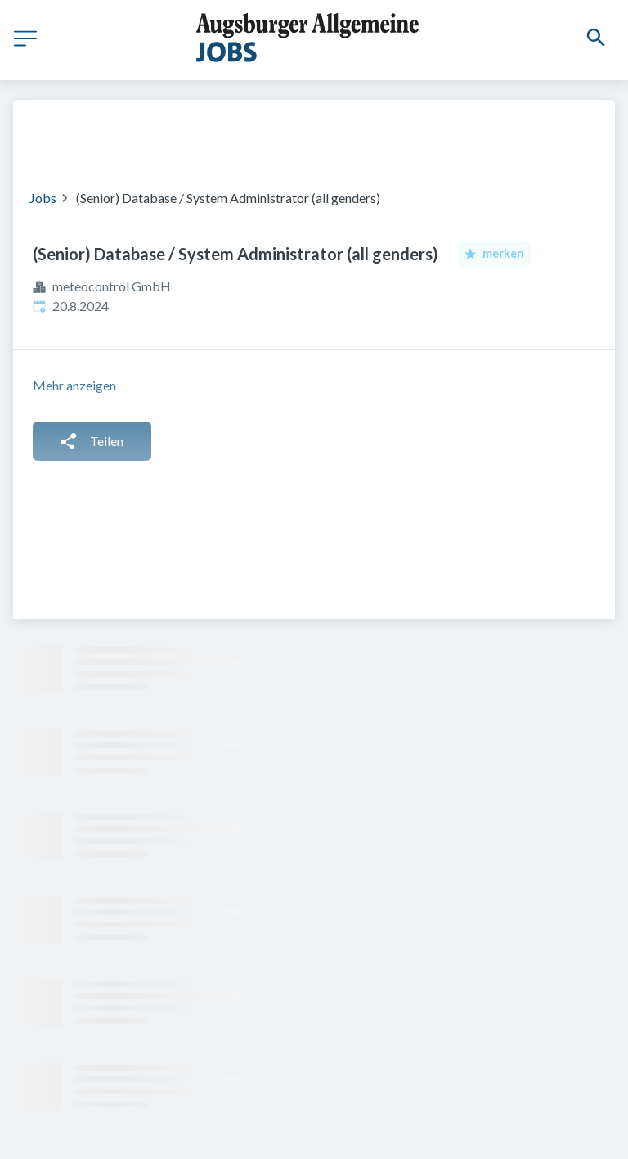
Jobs (42, 197)
